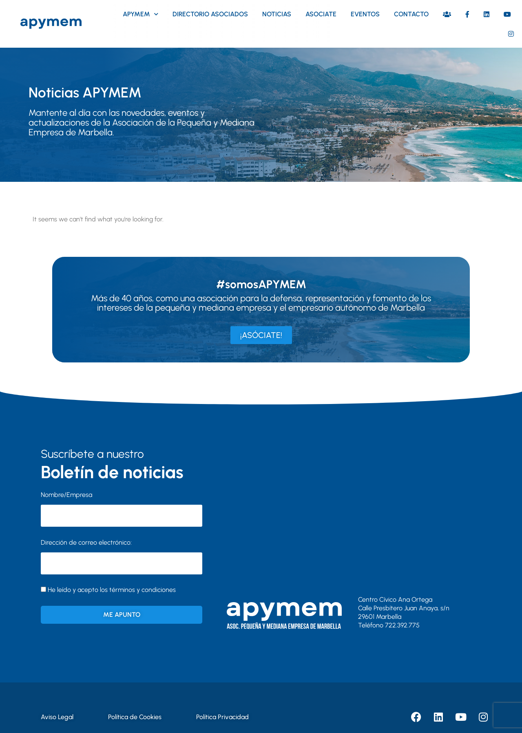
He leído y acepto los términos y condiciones (112, 590)
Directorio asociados (210, 14)
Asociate (320, 14)
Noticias (276, 14)
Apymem (140, 14)
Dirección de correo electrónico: (121, 556)
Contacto (411, 14)
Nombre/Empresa (66, 495)
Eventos (365, 14)
